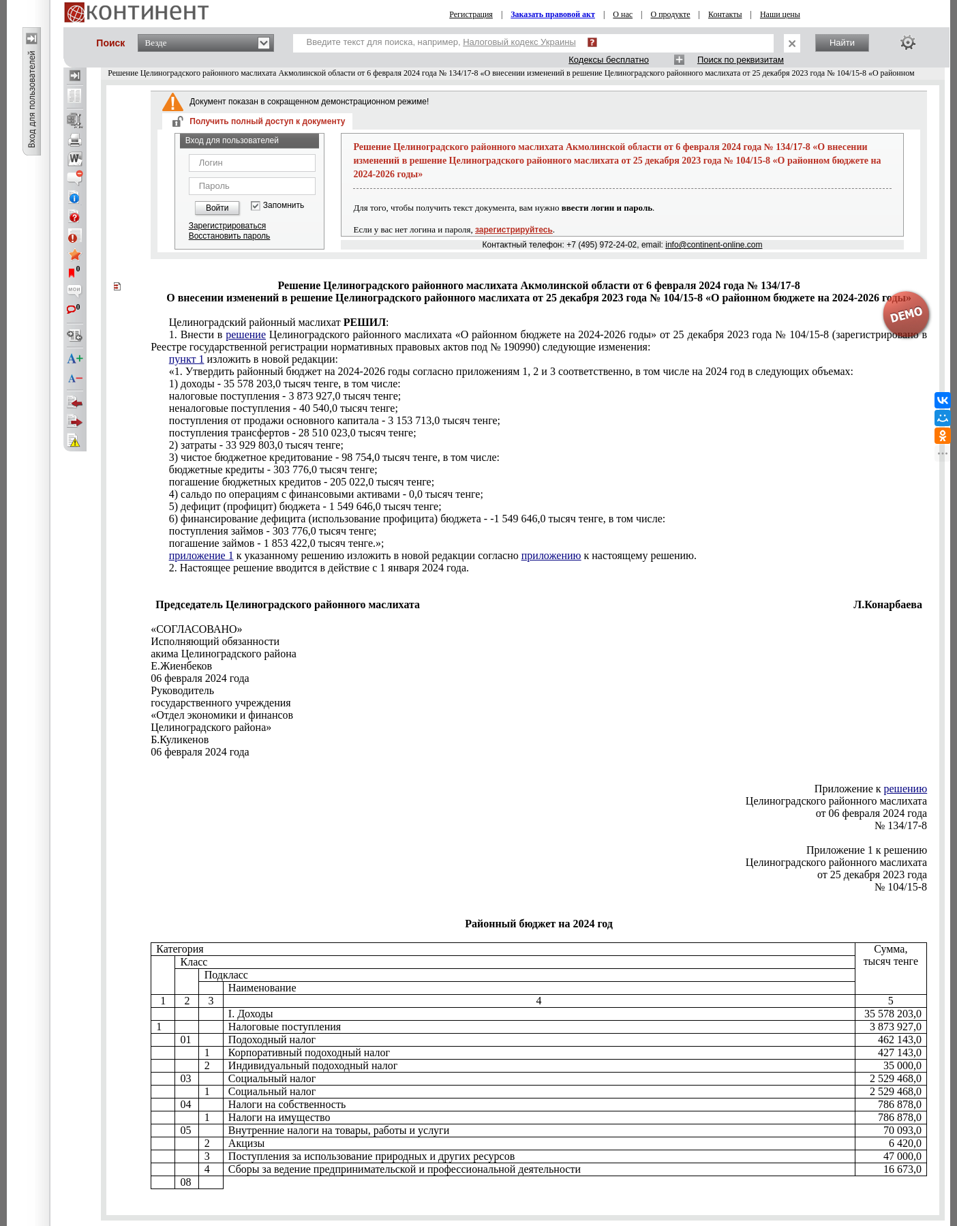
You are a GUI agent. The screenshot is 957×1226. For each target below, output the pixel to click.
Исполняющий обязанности (215, 641)
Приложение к (871, 788)
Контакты (725, 14)
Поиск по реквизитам (740, 60)
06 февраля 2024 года (200, 678)
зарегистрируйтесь (514, 230)
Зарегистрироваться (227, 225)
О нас (623, 14)
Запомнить (283, 205)
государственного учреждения (221, 702)
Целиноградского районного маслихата (836, 801)
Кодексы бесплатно (608, 60)
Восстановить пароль (230, 236)
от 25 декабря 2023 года (872, 874)
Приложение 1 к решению (866, 850)
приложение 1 (201, 555)
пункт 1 (186, 359)
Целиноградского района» (211, 727)
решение (246, 334)
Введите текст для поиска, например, (441, 42)
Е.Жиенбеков (181, 666)
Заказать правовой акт (553, 14)
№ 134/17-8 (901, 825)
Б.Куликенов (180, 739)
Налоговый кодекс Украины (519, 42)
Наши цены (780, 14)
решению (906, 788)
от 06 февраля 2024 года (871, 813)
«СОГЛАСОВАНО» (196, 629)
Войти (217, 208)
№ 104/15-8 (901, 887)
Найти (842, 43)
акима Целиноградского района (224, 653)
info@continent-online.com (713, 245)
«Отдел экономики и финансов (222, 715)
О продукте (670, 14)
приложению (551, 555)
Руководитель (182, 690)
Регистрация (471, 14)
